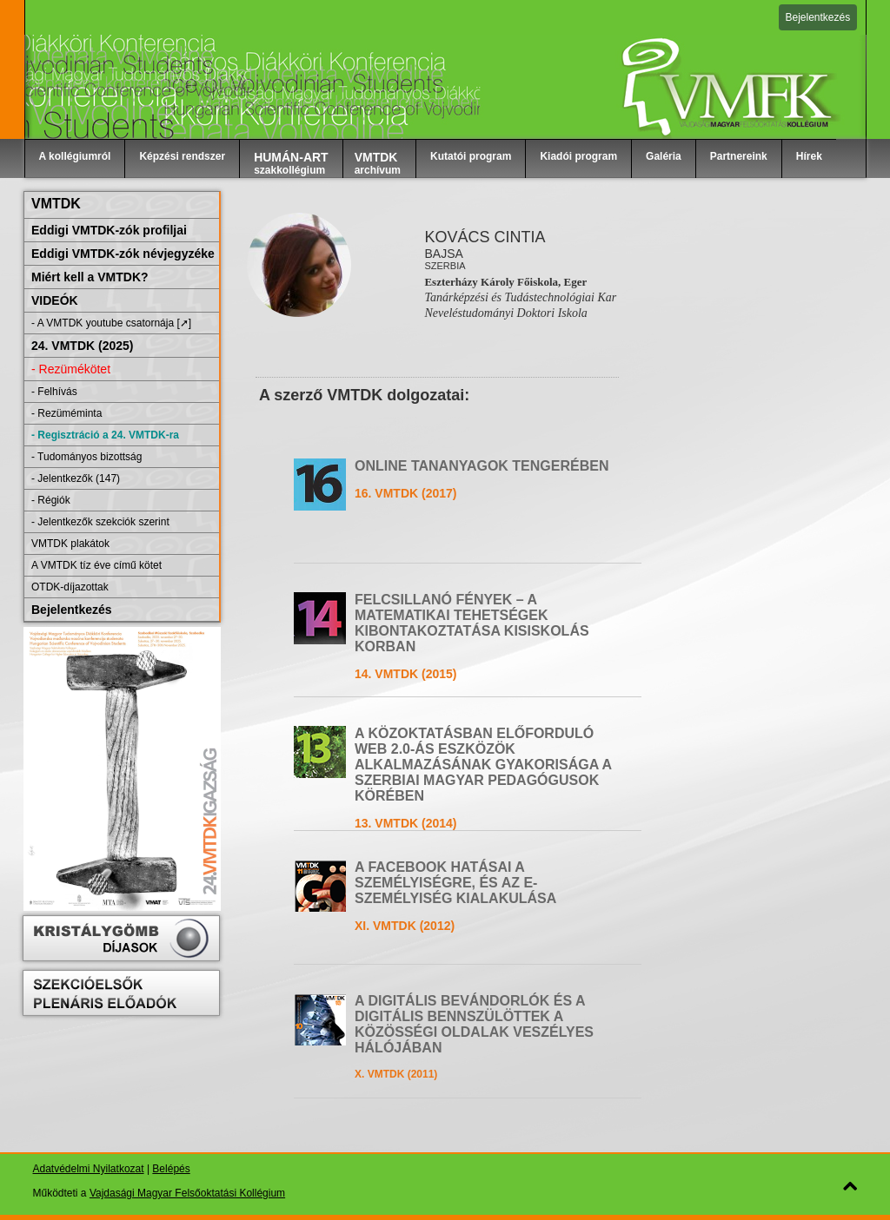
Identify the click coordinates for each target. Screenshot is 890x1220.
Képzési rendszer (182, 156)
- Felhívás (54, 392)
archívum (378, 163)
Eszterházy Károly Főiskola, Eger (505, 281)
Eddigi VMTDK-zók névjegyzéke (123, 253)
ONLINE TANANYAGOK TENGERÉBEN (481, 465)
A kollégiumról (75, 156)
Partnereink (738, 156)
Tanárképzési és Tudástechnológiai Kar (520, 297)
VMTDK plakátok (70, 543)
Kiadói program (578, 156)
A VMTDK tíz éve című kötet (96, 565)
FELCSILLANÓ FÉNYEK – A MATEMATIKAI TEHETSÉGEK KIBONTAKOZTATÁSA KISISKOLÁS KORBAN (472, 623)
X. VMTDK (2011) (396, 1074)
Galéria (663, 156)
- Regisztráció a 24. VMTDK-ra (105, 435)
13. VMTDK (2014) (405, 823)
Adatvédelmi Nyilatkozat (88, 1169)
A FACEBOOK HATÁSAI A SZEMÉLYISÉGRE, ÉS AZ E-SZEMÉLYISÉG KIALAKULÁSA (455, 883)
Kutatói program (470, 156)
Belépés (170, 1169)
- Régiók (50, 500)
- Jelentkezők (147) (75, 478)
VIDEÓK (54, 300)
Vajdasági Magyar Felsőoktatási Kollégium (187, 1193)
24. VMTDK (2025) (82, 346)
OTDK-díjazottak (70, 587)
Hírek (809, 156)
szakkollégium (291, 163)
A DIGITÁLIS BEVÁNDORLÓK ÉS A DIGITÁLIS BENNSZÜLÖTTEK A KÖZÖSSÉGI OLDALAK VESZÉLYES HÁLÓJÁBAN (474, 1024)
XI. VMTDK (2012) (405, 926)
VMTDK (56, 203)
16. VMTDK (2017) (405, 493)
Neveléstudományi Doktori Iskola (505, 313)
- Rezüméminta (66, 413)
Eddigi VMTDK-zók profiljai (109, 230)
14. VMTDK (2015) (405, 674)
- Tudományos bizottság (86, 457)
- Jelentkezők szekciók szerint (100, 522)
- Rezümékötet (70, 369)
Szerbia (444, 265)
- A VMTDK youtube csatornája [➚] (111, 323)
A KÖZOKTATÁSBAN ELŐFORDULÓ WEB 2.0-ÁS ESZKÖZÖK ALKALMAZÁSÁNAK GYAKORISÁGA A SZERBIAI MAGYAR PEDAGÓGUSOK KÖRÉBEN (483, 764)
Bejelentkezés (818, 17)
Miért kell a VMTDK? (90, 277)
